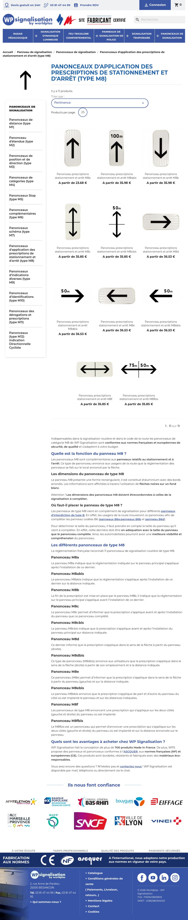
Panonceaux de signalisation (22, 108)
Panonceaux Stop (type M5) (22, 197)
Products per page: (63, 112)
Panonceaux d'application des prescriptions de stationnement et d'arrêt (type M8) (22, 253)
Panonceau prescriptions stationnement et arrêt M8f (94, 397)
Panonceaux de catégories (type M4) (21, 181)
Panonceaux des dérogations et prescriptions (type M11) (21, 316)
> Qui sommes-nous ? (45, 902)
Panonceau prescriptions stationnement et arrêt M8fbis (139, 397)
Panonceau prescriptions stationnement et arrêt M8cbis (116, 249)
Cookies (93, 911)
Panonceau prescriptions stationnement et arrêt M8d (161, 249)
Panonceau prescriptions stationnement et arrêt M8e (117, 323)
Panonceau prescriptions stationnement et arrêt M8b (161, 175)
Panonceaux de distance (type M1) (20, 123)
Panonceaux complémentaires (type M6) (22, 213)
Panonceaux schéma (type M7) (19, 231)
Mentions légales (100, 900)
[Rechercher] (159, 19)
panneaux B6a (110, 519)
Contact (93, 906)
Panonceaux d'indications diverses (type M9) (19, 277)
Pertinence (99, 103)
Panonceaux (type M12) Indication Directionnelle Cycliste (20, 340)
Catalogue (95, 873)
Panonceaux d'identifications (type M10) (21, 296)
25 (82, 112)
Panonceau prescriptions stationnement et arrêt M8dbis (73, 325)
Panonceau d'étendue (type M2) (21, 141)
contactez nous (131, 766)
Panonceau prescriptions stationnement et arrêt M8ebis (160, 323)
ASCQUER (131, 751)
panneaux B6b (130, 519)
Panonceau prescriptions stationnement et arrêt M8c (73, 249)
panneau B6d (154, 519)
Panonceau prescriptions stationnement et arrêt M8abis (116, 175)
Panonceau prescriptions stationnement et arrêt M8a (73, 175)
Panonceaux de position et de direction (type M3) (20, 161)
